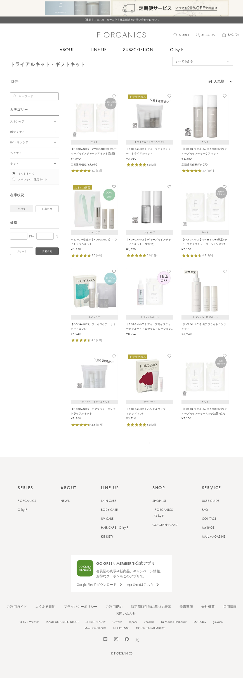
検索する (47, 263)
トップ (14, 64)
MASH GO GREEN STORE (62, 634)
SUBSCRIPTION (138, 50)
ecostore (149, 634)
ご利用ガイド (17, 618)
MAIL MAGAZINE (213, 548)
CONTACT (209, 530)
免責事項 (186, 618)
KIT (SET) (107, 548)
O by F (176, 50)
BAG (230, 35)
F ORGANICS (27, 513)
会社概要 (208, 618)
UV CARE (107, 530)
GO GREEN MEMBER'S (150, 640)
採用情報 (230, 618)
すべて (22, 221)
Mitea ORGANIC (95, 640)
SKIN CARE (108, 513)
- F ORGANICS (162, 521)
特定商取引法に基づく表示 (151, 618)
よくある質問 (45, 618)
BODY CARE (109, 521)
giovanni (218, 634)
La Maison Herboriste (174, 634)
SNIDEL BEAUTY (96, 634)
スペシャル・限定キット (32, 191)
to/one (133, 634)
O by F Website (29, 634)
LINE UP (99, 50)
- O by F (158, 528)
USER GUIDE (211, 513)
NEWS (65, 513)
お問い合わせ (126, 625)
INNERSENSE (120, 640)
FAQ (205, 521)
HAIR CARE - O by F (114, 539)
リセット (21, 263)
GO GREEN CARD (165, 537)
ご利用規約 (114, 618)
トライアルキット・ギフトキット (41, 64)
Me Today (200, 634)
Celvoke (117, 634)
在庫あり (47, 221)
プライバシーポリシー (80, 618)
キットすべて (26, 185)
